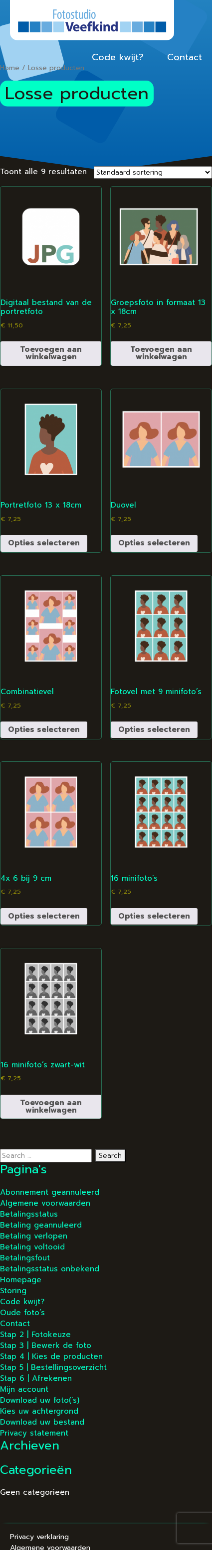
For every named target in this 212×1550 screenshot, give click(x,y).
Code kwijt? (118, 57)
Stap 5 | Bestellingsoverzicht (53, 1367)
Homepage (20, 1279)
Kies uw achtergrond (39, 1411)
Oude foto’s (22, 1312)
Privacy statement (34, 1433)
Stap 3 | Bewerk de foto (45, 1345)
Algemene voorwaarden (45, 1203)
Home (9, 68)
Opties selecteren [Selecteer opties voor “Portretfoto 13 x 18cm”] (44, 542)
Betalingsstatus (29, 1214)
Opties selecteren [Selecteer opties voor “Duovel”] (154, 542)
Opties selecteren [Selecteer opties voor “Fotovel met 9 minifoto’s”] (154, 729)
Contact (184, 57)
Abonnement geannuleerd (49, 1192)
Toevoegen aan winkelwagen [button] (51, 353)
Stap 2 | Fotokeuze (35, 1334)
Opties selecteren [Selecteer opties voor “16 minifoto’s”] (154, 916)
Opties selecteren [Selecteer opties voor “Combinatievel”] (44, 729)
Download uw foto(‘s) (39, 1400)
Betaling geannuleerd (41, 1225)
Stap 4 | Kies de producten (51, 1356)
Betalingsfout (25, 1257)
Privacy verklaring (39, 1537)
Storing (13, 1290)
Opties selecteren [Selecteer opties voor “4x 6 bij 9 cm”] (44, 916)
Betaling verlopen (33, 1236)
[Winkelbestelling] (153, 172)
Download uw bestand (42, 1422)
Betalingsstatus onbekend (49, 1268)
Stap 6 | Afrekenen (36, 1378)
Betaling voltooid (32, 1246)
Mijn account (24, 1389)
